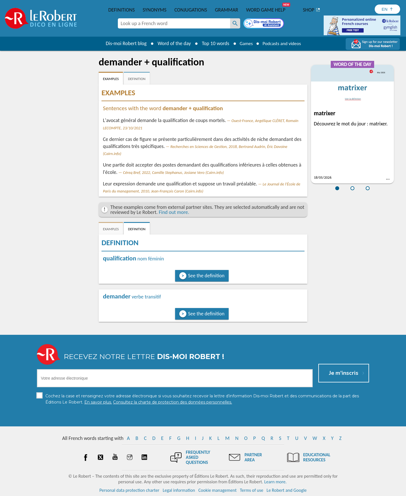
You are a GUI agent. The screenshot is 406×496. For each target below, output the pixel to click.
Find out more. (174, 212)
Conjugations (190, 10)
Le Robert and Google (287, 490)
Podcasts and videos (283, 43)
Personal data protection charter (130, 490)
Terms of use (251, 490)
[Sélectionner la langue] (387, 9)
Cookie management (217, 490)
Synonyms (154, 10)
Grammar (226, 10)
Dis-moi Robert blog (122, 43)
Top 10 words (212, 43)
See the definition (206, 276)
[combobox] (174, 23)
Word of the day (170, 43)
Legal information (179, 490)
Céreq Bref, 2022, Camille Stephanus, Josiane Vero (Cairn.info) (173, 172)
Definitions (121, 10)
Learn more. (275, 481)
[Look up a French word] (235, 23)
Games (244, 43)
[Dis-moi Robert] (264, 24)
